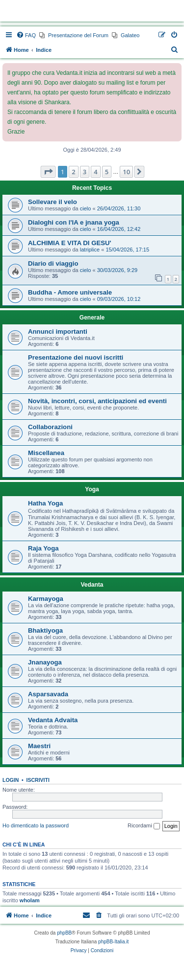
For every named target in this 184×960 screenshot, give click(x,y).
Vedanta (91, 584)
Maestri (39, 746)
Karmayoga (45, 598)
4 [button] (95, 171)
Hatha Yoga (45, 503)
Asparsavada (48, 694)
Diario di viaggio (53, 263)
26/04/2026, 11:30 (119, 208)
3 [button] (84, 171)
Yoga (92, 489)
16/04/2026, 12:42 (119, 229)
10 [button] (126, 171)
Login (10, 780)
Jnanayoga (45, 662)
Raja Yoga (43, 548)
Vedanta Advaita (53, 720)
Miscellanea (46, 453)
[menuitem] (26, 35)
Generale (92, 317)
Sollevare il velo (52, 202)
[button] (48, 172)
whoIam (30, 900)
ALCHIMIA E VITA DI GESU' (69, 243)
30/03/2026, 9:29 (117, 270)
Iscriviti (38, 780)
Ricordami (144, 826)
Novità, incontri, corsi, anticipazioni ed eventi (97, 401)
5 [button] (106, 171)
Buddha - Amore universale (70, 292)
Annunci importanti (57, 331)
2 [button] (73, 171)
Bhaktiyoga (45, 630)
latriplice (90, 249)
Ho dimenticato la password (35, 825)
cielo (85, 208)
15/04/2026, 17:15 (127, 249)
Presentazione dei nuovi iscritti (75, 357)
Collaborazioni (50, 427)
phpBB (64, 933)
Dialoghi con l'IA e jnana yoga (73, 222)
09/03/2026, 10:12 (119, 299)
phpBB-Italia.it (113, 941)
